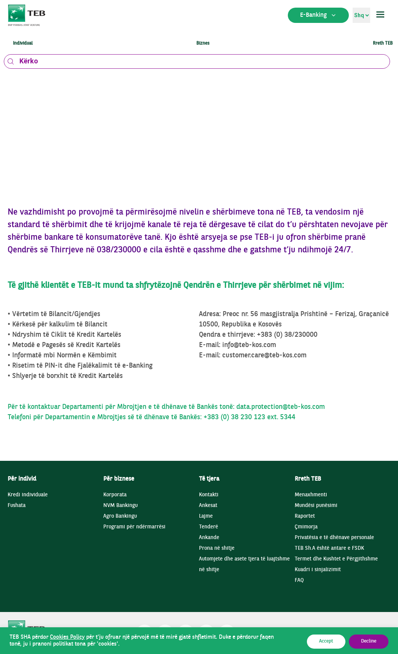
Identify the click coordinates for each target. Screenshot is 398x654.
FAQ (299, 580)
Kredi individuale (28, 495)
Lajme (206, 516)
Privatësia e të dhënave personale (334, 537)
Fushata (17, 505)
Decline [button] (368, 641)
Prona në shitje (216, 548)
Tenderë (208, 527)
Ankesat (208, 505)
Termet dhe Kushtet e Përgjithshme (336, 559)
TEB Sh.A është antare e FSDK (329, 548)
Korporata (115, 495)
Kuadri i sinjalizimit (318, 569)
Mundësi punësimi (316, 505)
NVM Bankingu (120, 505)
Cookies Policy (67, 637)
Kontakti (208, 495)
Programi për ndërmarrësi (134, 527)
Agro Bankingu (120, 516)
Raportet (305, 516)
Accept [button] (326, 641)
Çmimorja (306, 527)
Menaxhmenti (311, 495)
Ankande (209, 537)
